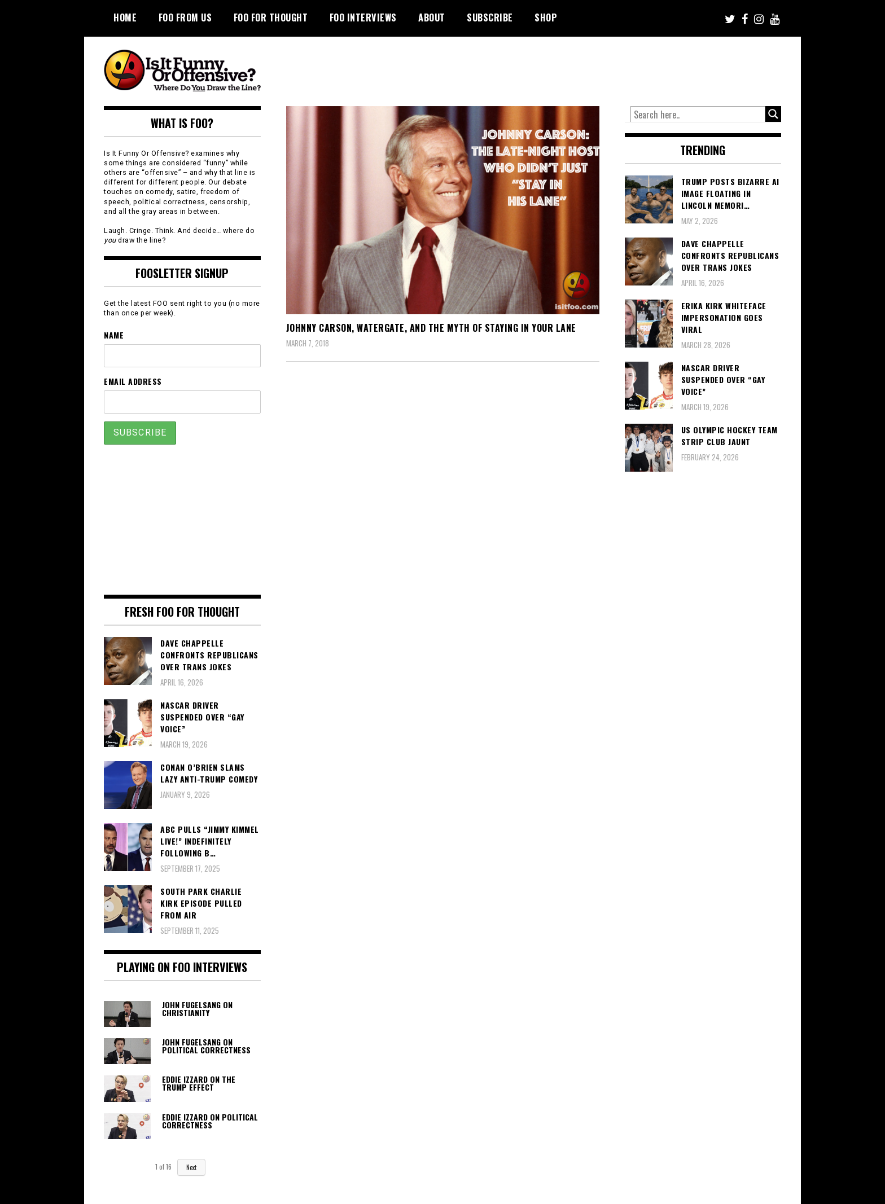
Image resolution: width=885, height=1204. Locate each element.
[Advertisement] (570, 67)
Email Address (133, 381)
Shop (545, 17)
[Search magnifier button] (773, 114)
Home (125, 17)
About (431, 17)
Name (114, 335)
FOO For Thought (271, 17)
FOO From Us (185, 17)
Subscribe (490, 17)
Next (191, 1167)
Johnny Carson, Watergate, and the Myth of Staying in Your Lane (431, 328)
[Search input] (698, 114)
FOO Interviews (363, 17)
